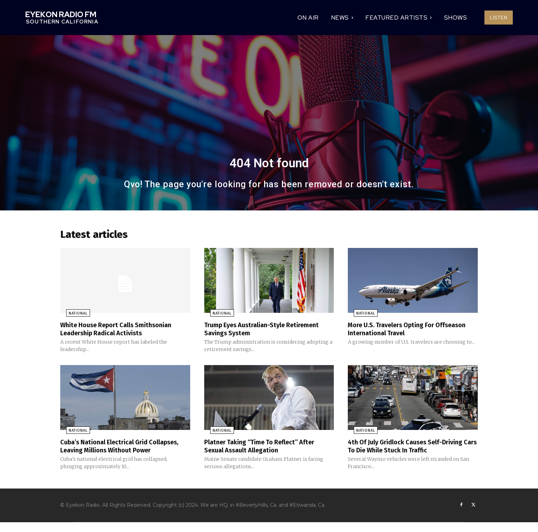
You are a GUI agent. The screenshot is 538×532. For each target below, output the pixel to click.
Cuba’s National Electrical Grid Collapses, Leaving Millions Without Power (117, 451)
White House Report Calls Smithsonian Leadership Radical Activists (122, 331)
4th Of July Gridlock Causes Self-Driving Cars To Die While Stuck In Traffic (411, 447)
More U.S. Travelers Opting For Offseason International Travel (397, 331)
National (72, 316)
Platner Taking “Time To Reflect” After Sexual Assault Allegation (265, 447)
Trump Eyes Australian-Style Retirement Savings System (268, 331)
